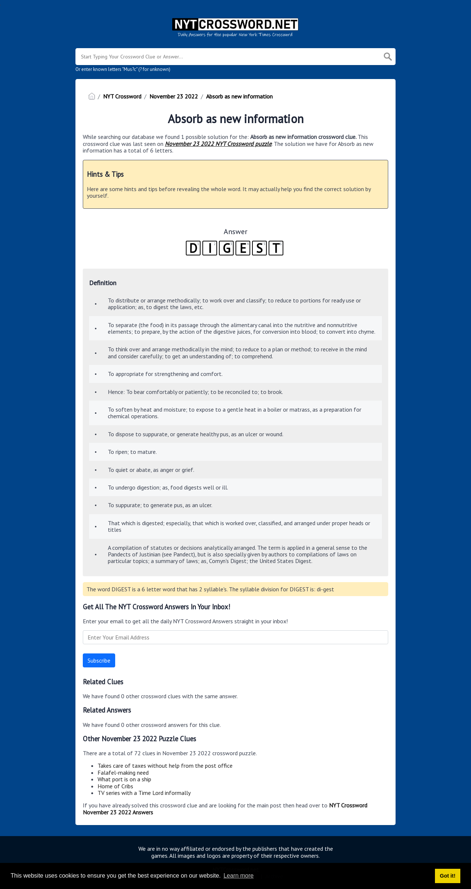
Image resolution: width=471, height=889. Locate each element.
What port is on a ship (124, 779)
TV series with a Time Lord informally (144, 792)
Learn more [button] (238, 875)
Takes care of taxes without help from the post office (165, 765)
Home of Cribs (115, 786)
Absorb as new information (239, 96)
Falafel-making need (123, 772)
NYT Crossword (122, 96)
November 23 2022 (173, 96)
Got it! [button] (447, 876)
